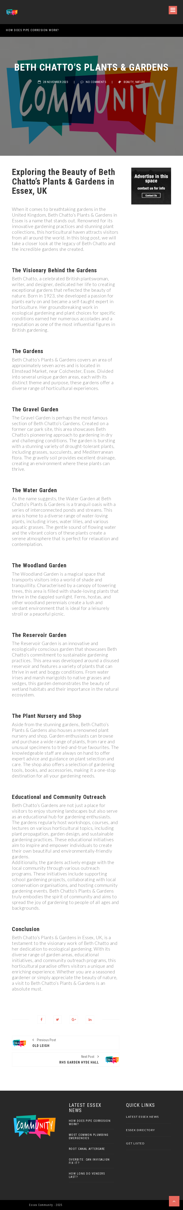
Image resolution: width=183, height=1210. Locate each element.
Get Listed (135, 1143)
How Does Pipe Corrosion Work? (32, 30)
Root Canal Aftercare (87, 1149)
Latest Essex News (142, 1116)
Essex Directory (140, 1130)
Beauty (128, 82)
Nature (140, 82)
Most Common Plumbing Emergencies (89, 1136)
